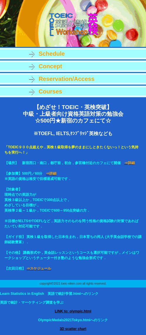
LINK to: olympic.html (73, 311)
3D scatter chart (73, 329)
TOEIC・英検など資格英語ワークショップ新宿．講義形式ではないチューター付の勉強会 (73, 24)
